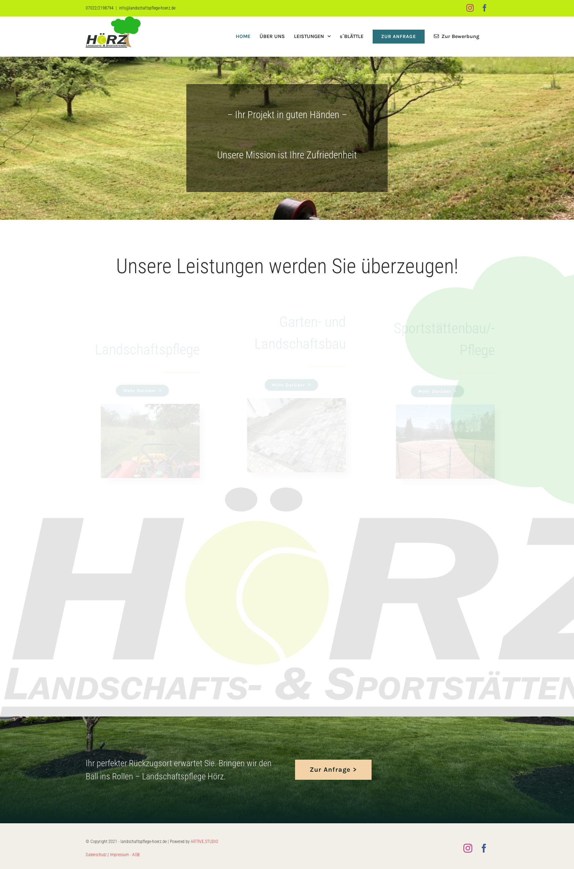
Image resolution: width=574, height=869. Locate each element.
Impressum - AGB (124, 854)
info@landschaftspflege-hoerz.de (147, 8)
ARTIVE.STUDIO (204, 841)
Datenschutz (96, 854)
